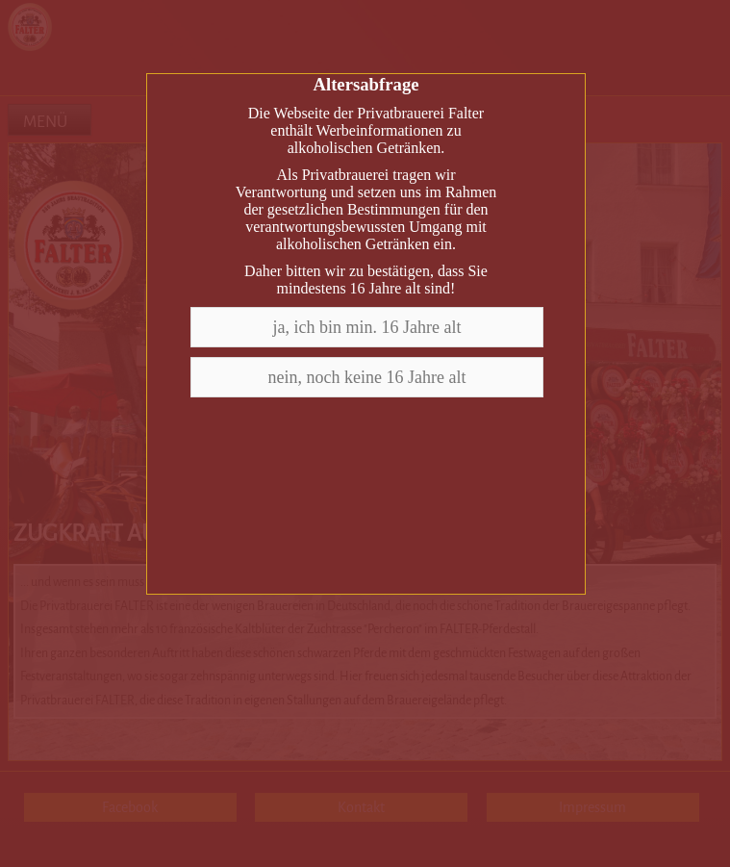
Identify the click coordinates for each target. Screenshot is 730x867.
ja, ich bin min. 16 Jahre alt (367, 327)
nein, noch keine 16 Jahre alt (367, 377)
